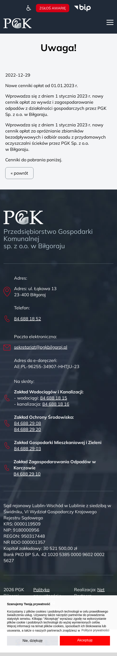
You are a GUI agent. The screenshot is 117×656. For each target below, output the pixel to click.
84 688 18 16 (55, 404)
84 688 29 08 (27, 423)
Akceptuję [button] (84, 640)
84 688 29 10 (27, 474)
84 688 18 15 (53, 398)
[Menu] (109, 22)
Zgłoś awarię (52, 8)
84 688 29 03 (27, 448)
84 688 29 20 (27, 429)
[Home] (18, 23)
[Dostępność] (29, 7)
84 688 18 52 (27, 318)
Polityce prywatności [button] (95, 630)
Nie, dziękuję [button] (33, 640)
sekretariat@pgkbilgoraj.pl (40, 347)
